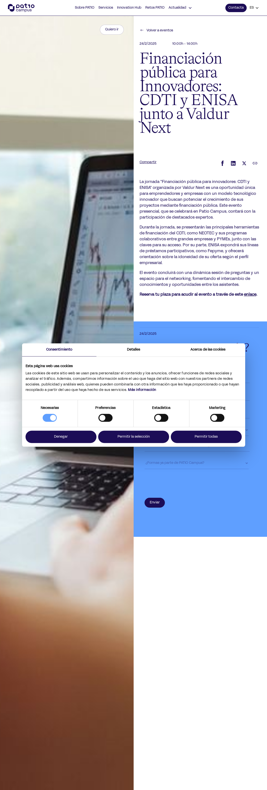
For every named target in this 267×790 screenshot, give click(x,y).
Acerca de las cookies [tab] (207, 349)
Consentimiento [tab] (59, 349)
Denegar (61, 436)
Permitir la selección (134, 436)
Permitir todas (206, 436)
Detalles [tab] (133, 349)
